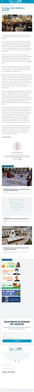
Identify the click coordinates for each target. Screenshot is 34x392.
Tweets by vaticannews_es (8, 368)
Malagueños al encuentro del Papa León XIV (16, 218)
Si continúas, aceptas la (11, 338)
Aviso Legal (29, 390)
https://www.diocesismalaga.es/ (17, 154)
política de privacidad (16, 338)
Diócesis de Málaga (8, 5)
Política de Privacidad (22, 390)
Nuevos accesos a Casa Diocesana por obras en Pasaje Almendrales (16, 248)
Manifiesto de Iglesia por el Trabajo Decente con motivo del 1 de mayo (16, 190)
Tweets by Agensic (6, 365)
